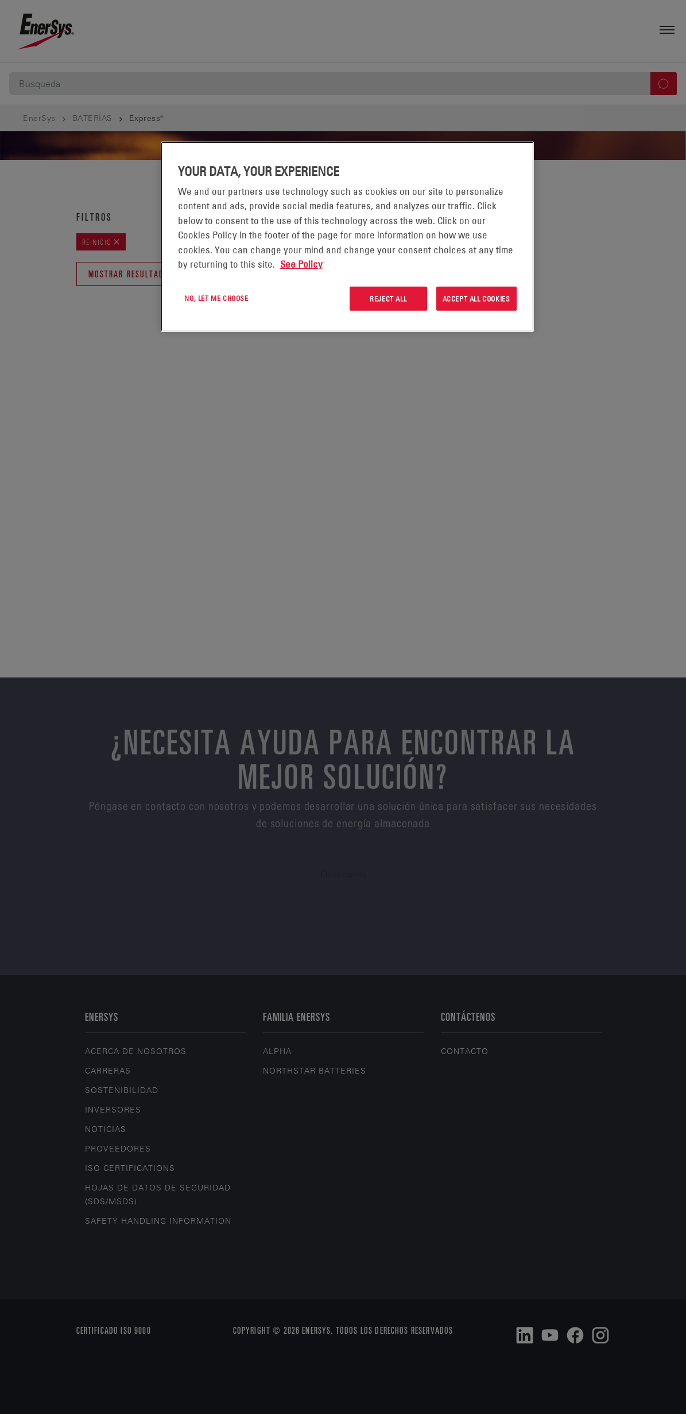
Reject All (388, 298)
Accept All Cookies (476, 298)
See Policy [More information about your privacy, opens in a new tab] (301, 264)
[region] (347, 237)
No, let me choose (216, 298)
